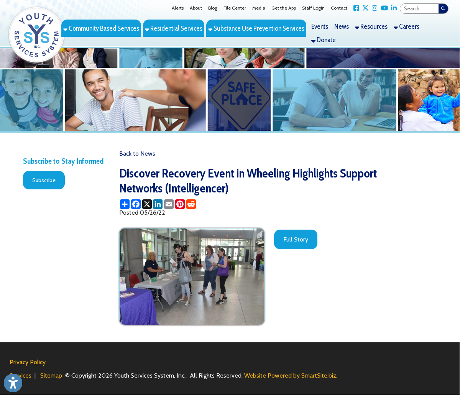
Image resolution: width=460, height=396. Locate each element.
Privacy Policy (28, 362)
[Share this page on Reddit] (191, 204)
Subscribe (44, 180)
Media (258, 8)
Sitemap (51, 375)
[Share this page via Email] (168, 204)
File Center (234, 8)
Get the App (283, 8)
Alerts (178, 8)
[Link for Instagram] (373, 8)
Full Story (295, 239)
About (196, 8)
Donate (323, 40)
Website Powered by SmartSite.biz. (290, 375)
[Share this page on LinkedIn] (157, 204)
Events (319, 26)
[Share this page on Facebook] (135, 204)
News (341, 26)
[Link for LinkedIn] (392, 8)
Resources (371, 26)
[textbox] (419, 8)
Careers (406, 26)
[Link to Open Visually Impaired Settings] (13, 383)
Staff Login (313, 8)
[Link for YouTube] (383, 8)
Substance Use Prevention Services (256, 28)
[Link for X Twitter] (364, 8)
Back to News (137, 153)
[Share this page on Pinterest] (180, 204)
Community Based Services (101, 28)
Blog (212, 8)
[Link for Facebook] (354, 8)
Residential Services (173, 28)
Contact (339, 8)
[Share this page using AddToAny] (124, 204)
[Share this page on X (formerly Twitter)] (147, 204)
